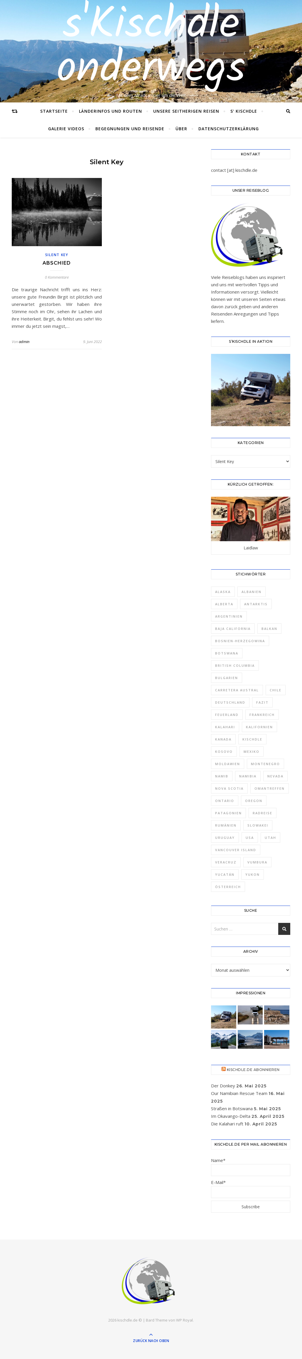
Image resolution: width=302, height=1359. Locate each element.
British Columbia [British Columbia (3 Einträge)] (235, 665)
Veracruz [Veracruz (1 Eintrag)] (226, 862)
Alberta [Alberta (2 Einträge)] (224, 604)
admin (24, 341)
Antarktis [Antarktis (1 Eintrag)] (256, 604)
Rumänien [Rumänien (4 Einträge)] (226, 825)
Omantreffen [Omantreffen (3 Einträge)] (269, 788)
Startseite (54, 111)
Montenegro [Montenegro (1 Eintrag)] (265, 764)
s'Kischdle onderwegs (151, 48)
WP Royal (184, 1320)
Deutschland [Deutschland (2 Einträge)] (230, 702)
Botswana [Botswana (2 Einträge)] (226, 653)
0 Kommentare (57, 277)
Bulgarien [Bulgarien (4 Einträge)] (226, 678)
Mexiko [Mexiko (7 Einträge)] (251, 751)
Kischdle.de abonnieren (253, 1069)
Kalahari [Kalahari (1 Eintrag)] (225, 727)
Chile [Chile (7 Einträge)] (275, 690)
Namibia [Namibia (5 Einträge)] (248, 776)
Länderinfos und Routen (110, 111)
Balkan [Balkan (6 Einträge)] (269, 628)
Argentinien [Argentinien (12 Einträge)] (229, 616)
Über (181, 128)
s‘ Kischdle (243, 111)
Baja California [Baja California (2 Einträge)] (233, 628)
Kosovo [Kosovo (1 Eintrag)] (224, 751)
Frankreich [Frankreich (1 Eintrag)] (262, 714)
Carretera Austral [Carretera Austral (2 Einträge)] (237, 690)
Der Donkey (223, 1086)
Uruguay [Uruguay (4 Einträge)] (225, 837)
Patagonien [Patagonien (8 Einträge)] (228, 813)
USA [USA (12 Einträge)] (250, 837)
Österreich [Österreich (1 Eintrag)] (228, 887)
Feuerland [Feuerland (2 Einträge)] (227, 714)
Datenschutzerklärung (228, 128)
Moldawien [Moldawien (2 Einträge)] (227, 764)
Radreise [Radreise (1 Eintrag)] (262, 813)
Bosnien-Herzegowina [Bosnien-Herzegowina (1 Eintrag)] (240, 641)
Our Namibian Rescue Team (239, 1093)
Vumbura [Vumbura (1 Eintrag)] (257, 862)
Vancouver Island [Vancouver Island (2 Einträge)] (235, 850)
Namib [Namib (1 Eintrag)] (221, 776)
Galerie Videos (66, 128)
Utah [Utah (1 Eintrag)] (270, 837)
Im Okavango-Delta (230, 1116)
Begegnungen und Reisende (129, 128)
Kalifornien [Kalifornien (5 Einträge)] (259, 727)
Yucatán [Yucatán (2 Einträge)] (224, 874)
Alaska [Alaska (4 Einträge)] (223, 591)
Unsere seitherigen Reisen (186, 111)
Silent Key (56, 254)
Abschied (57, 263)
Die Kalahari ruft (227, 1124)
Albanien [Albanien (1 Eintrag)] (251, 591)
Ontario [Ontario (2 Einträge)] (224, 800)
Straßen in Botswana (232, 1108)
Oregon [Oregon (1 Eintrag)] (253, 800)
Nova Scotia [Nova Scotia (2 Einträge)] (229, 788)
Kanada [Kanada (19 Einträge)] (223, 739)
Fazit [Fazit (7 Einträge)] (262, 702)
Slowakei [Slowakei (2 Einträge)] (257, 825)
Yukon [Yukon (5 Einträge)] (252, 874)
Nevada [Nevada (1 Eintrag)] (275, 776)
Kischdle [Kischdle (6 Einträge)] (252, 739)
